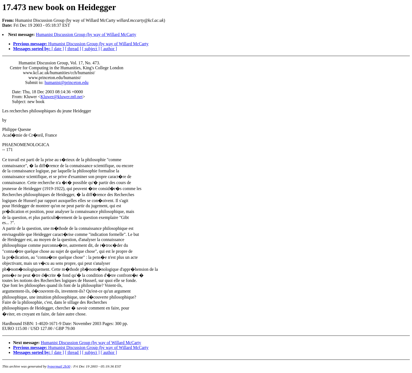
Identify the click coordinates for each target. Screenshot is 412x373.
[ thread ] (73, 48)
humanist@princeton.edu (66, 82)
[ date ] (58, 48)
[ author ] (109, 48)
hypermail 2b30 (59, 366)
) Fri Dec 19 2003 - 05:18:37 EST (206, 193)
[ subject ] (91, 48)
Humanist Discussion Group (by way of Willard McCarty (86, 34)
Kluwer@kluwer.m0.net (61, 96)
